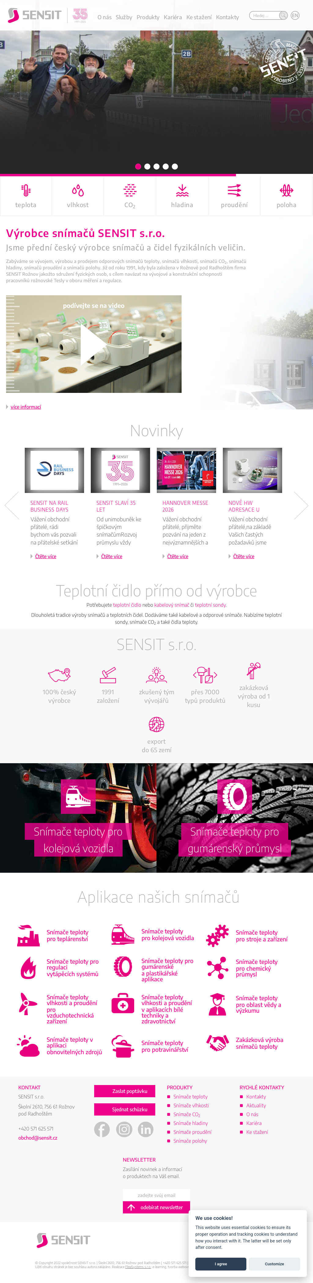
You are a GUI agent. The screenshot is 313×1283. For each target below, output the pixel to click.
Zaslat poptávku (129, 1091)
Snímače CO (187, 1114)
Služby (124, 16)
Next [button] (301, 505)
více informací (26, 406)
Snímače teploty (191, 1097)
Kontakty (227, 16)
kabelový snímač (171, 605)
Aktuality (256, 1105)
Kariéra (173, 16)
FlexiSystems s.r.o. (138, 1267)
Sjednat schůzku (129, 1109)
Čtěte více (45, 556)
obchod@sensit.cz (37, 1138)
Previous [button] (12, 505)
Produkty (148, 16)
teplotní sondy (210, 605)
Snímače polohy (190, 1141)
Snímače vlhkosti (191, 1105)
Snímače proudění (193, 1132)
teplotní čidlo (127, 605)
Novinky (156, 430)
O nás (105, 16)
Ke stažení (199, 16)
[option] (57, 511)
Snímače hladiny (191, 1123)
